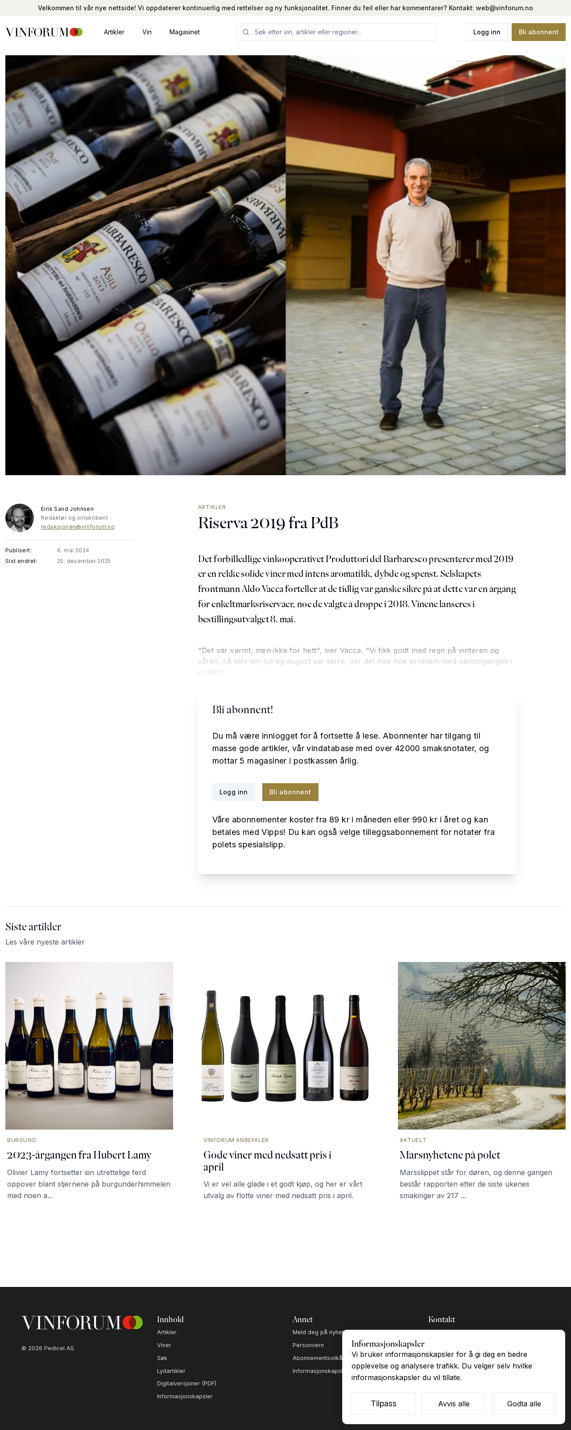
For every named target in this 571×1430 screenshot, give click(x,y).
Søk (162, 1358)
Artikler (114, 32)
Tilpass (384, 1403)
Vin (147, 32)
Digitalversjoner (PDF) (186, 1383)
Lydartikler (171, 1371)
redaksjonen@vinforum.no (78, 526)
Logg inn (487, 32)
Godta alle (524, 1403)
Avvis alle (454, 1403)
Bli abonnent (539, 32)
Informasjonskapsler (185, 1396)
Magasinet (185, 32)
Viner (164, 1345)
